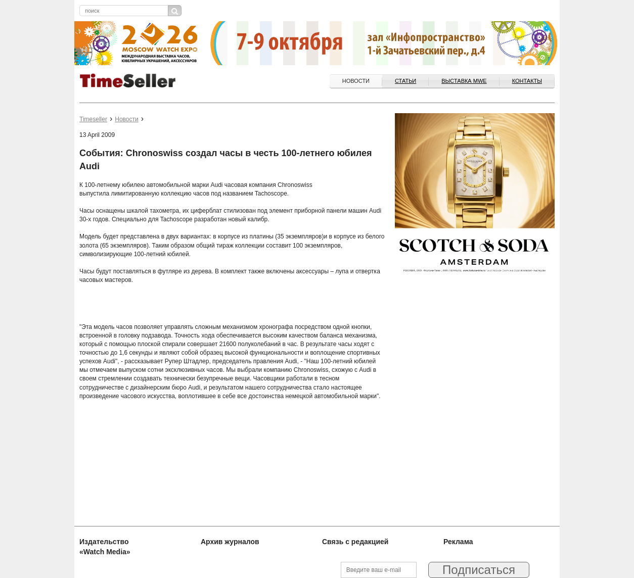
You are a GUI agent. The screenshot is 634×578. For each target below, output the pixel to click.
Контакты (527, 81)
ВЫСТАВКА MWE (463, 81)
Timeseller (93, 119)
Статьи (405, 81)
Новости (356, 81)
